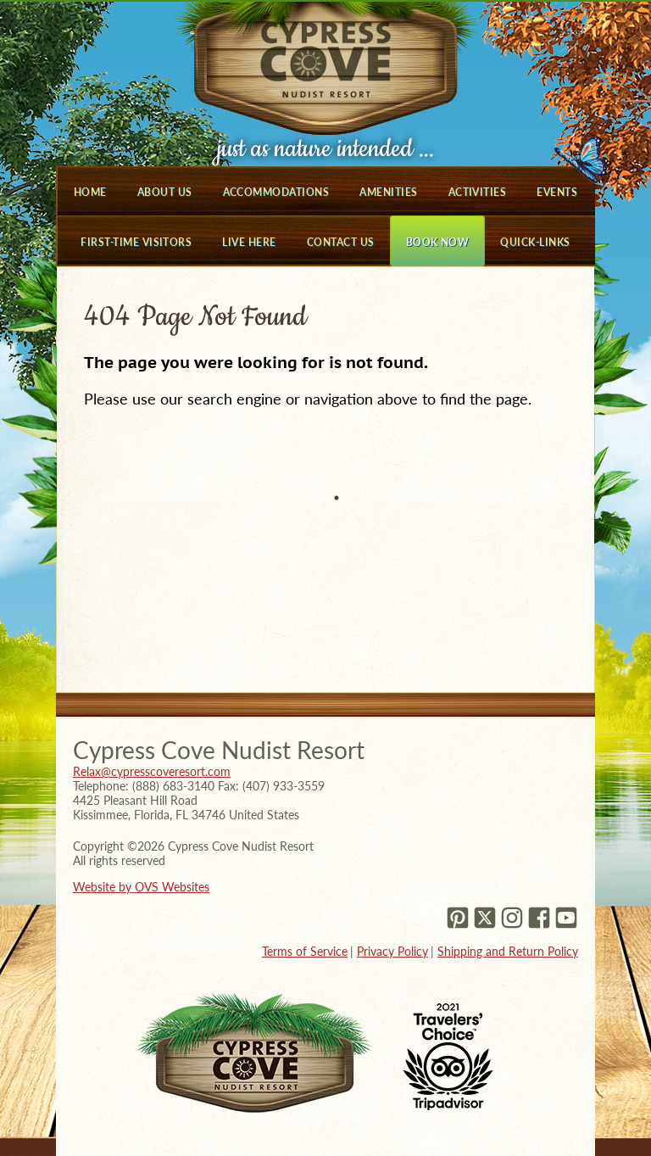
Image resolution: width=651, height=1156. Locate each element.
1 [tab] (336, 497)
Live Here (248, 242)
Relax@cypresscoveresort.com (152, 771)
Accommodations (276, 192)
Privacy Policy (392, 951)
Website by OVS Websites (141, 887)
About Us (164, 192)
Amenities (388, 192)
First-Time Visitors (136, 242)
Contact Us (341, 242)
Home (90, 192)
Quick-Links (535, 242)
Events (557, 192)
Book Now (438, 242)
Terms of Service (305, 951)
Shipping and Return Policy (507, 951)
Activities (477, 192)
